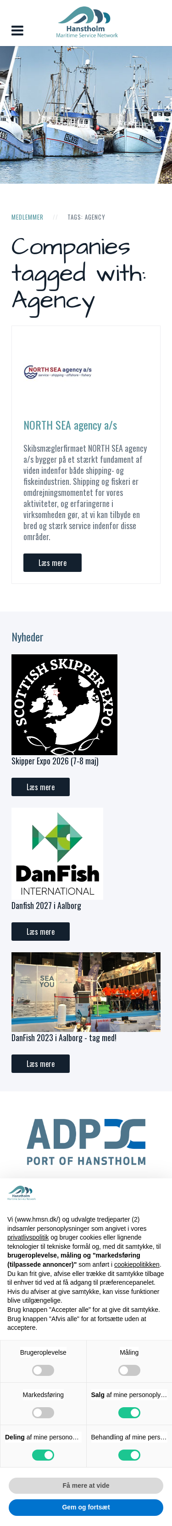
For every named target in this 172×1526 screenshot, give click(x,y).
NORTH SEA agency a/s (70, 424)
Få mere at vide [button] (86, 1485)
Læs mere (53, 562)
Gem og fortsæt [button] (86, 1507)
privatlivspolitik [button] (28, 1237)
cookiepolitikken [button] (137, 1264)
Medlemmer (27, 216)
